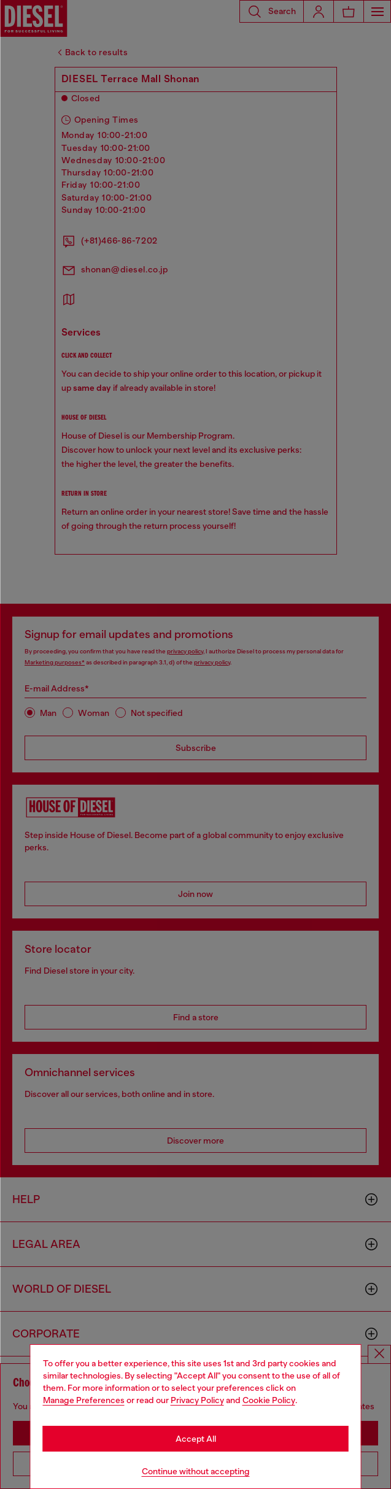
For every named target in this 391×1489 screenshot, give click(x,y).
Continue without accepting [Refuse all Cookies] (196, 1471)
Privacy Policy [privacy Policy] (197, 1400)
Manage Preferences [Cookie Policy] (84, 1400)
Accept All (196, 1439)
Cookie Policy (268, 1400)
